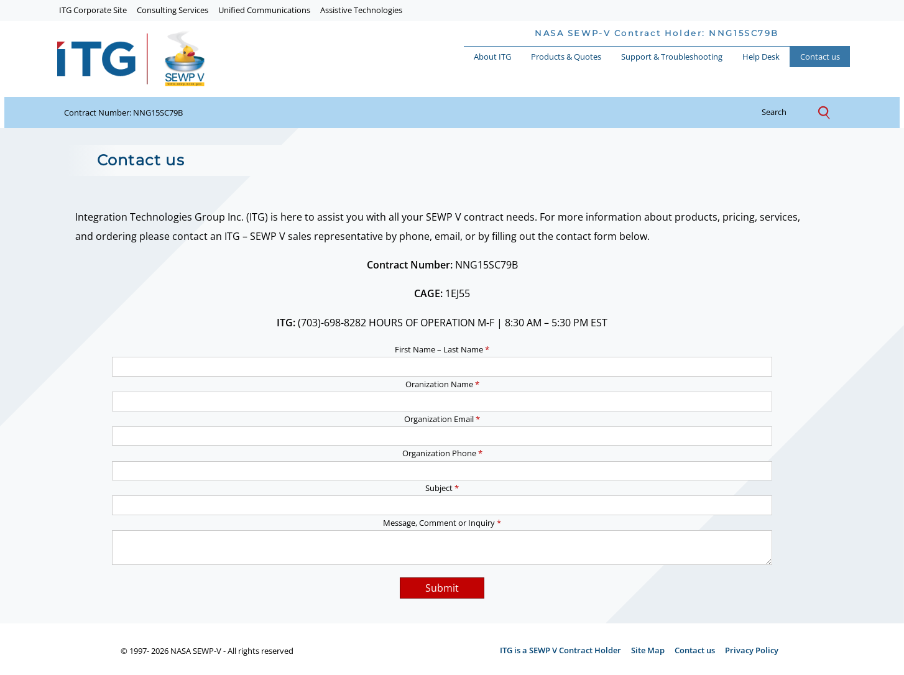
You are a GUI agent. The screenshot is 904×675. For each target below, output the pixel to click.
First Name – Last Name (442, 349)
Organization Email (442, 419)
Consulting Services (172, 10)
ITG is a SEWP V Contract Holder (560, 650)
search (784, 112)
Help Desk (761, 56)
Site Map (648, 650)
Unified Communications (264, 10)
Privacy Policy (751, 650)
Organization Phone (442, 453)
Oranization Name (442, 384)
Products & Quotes (566, 56)
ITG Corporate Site (93, 10)
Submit (442, 588)
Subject (442, 488)
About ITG (492, 56)
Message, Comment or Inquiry (442, 522)
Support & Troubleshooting (671, 56)
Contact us (820, 56)
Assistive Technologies (361, 10)
